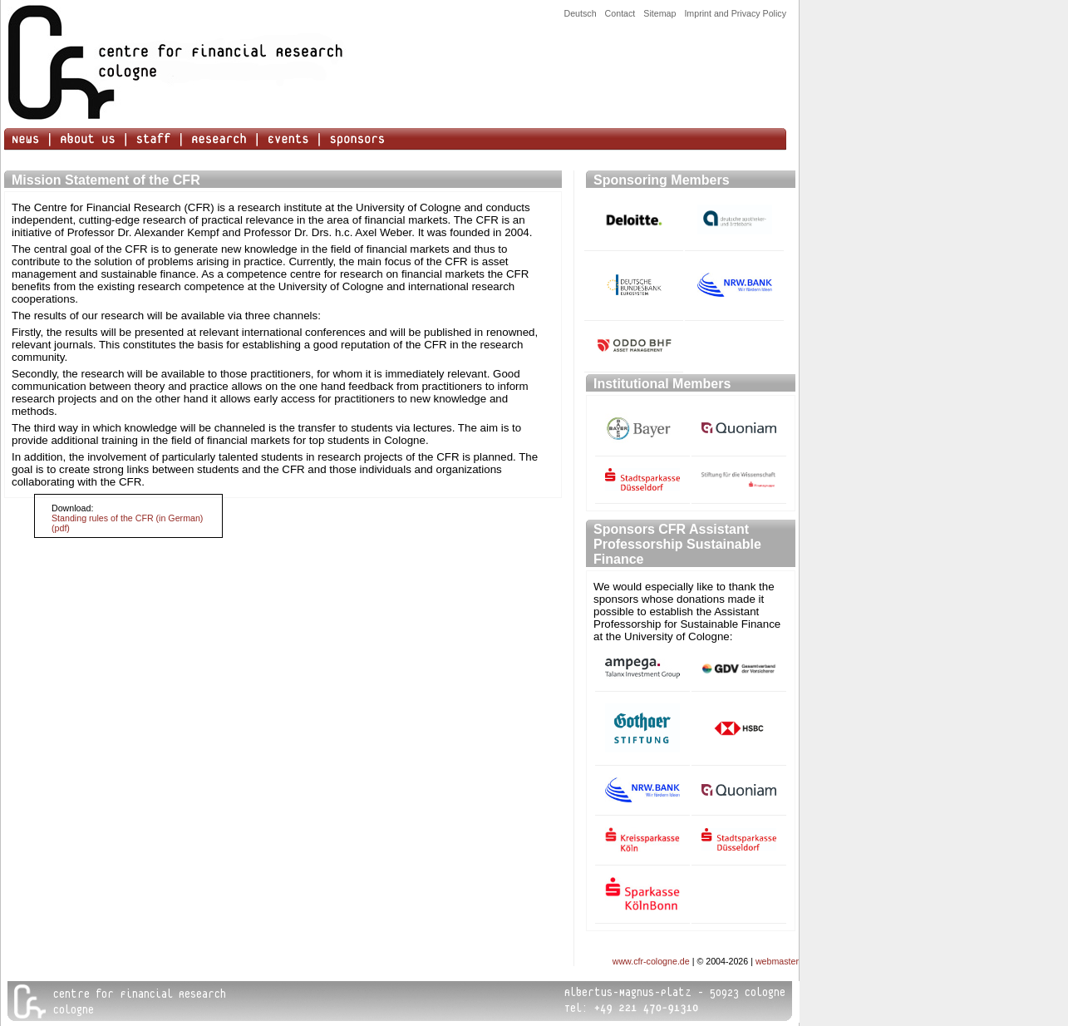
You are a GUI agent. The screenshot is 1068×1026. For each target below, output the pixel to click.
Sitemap (659, 13)
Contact (620, 13)
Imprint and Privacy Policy (735, 13)
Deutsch (580, 13)
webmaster (777, 961)
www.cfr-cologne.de (651, 961)
